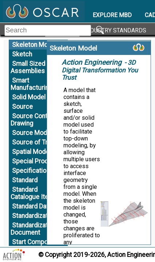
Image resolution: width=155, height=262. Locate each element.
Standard (25, 180)
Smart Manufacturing (31, 84)
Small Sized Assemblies (28, 67)
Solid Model (29, 97)
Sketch (22, 54)
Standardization (34, 215)
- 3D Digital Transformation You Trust (100, 70)
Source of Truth (34, 142)
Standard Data (32, 206)
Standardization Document (33, 229)
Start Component (36, 242)
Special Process (35, 161)
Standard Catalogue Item (32, 193)
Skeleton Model (34, 44)
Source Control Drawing (33, 119)
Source (22, 106)
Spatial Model (31, 151)
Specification (31, 170)
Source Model (32, 132)
